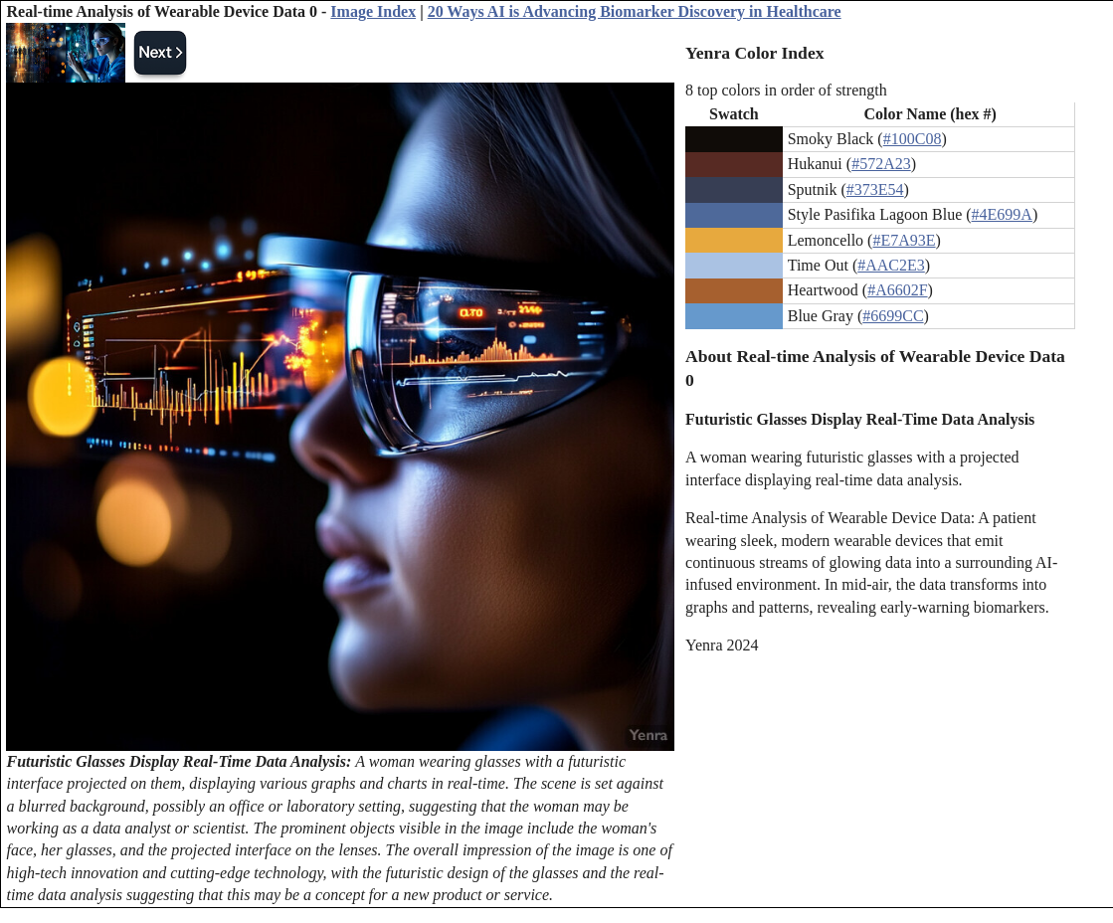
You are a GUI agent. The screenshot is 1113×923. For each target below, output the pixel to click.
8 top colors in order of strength (786, 90)
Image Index (373, 11)
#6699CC (892, 315)
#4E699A (1002, 214)
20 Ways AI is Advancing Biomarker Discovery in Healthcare (634, 11)
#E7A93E (903, 240)
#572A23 (881, 163)
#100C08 (912, 138)
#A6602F (897, 289)
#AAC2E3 (891, 265)
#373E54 (875, 189)
